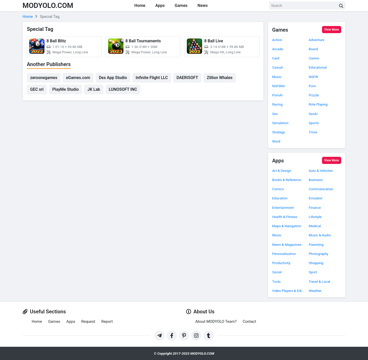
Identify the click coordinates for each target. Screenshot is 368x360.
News (203, 5)
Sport (313, 272)
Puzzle (314, 95)
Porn (312, 86)
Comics (278, 189)
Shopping (316, 263)
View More (331, 29)
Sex (275, 114)
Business (316, 180)
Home (139, 5)
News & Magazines (287, 244)
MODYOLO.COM (48, 5)
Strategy (278, 132)
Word (276, 141)
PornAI (277, 95)
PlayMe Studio (65, 89)
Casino (314, 58)
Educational (318, 67)
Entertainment (283, 207)
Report (107, 321)
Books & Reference (286, 180)
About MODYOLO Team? (216, 321)
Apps (160, 5)
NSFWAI (278, 86)
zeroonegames (43, 77)
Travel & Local (319, 281)
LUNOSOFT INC (123, 89)
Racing (277, 104)
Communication (321, 189)
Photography (318, 254)
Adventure (316, 40)
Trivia (313, 132)
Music (277, 77)
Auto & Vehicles (321, 171)
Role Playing (318, 104)
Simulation (280, 123)
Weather (315, 291)
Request (88, 321)
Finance (315, 207)
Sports (314, 123)
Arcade (277, 49)
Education (280, 198)
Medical (315, 226)
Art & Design (281, 171)
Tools (276, 281)
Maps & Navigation (286, 226)
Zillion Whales (220, 77)
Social (277, 272)
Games (181, 5)
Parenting (316, 244)
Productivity (281, 263)
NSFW (313, 77)
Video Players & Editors (288, 291)
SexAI (313, 114)
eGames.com (78, 77)
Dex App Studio (113, 77)
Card (275, 58)
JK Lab (93, 89)
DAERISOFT (187, 77)
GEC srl (37, 89)
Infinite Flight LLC (152, 77)
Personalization (284, 254)
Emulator (316, 198)
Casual (277, 67)
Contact (249, 321)
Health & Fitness (284, 217)
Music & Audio (320, 235)
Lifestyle (315, 217)
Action (277, 40)
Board (313, 49)
